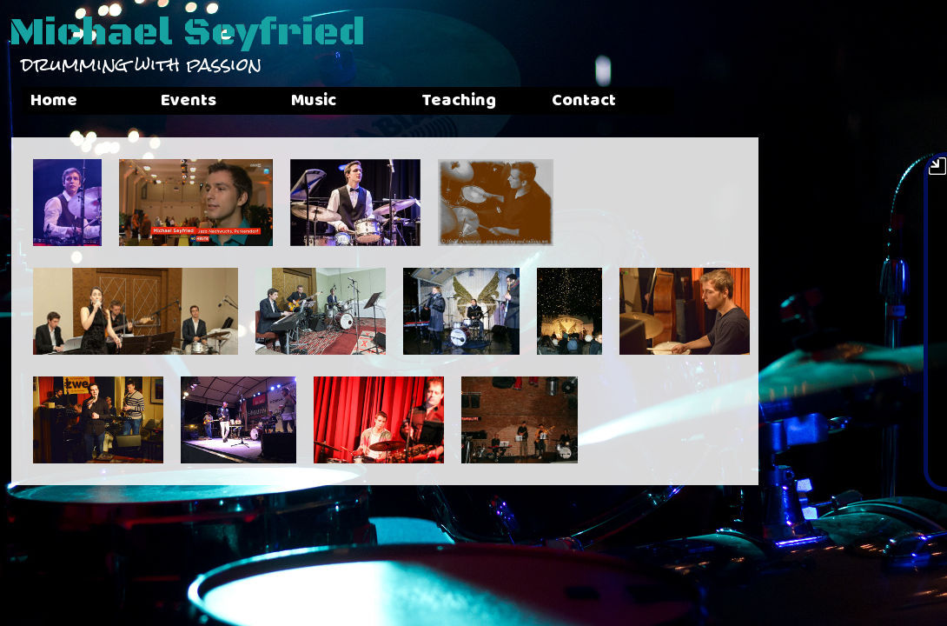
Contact (757, 100)
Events (232, 100)
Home (53, 100)
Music (400, 100)
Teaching (589, 100)
